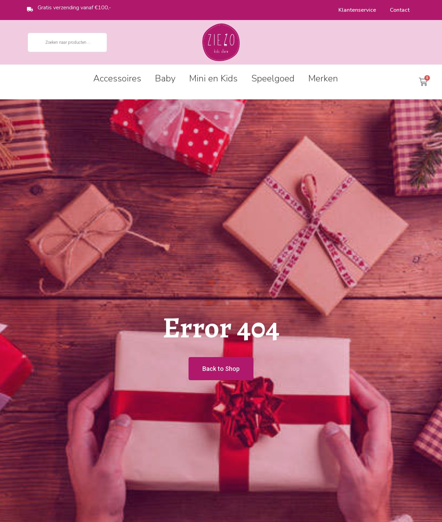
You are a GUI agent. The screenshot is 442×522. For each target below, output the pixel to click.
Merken (323, 78)
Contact (400, 10)
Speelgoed (273, 78)
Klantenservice (357, 10)
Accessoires (117, 78)
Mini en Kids (213, 78)
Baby (165, 78)
